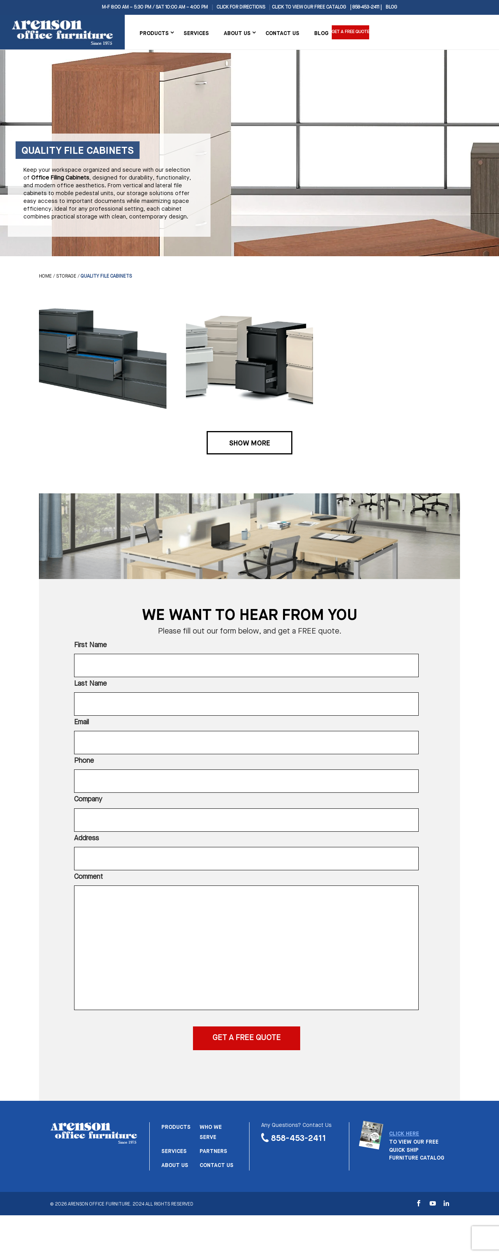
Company (88, 799)
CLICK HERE (404, 1134)
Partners (213, 1151)
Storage (66, 276)
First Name (90, 645)
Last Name (90, 683)
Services (196, 33)
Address (86, 838)
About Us (237, 33)
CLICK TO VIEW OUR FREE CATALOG (309, 7)
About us (174, 1165)
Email (81, 722)
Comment (88, 876)
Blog (391, 7)
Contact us (217, 1165)
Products (154, 33)
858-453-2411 (298, 1138)
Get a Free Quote (352, 32)
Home (45, 276)
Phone (84, 760)
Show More (249, 443)
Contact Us (282, 33)
